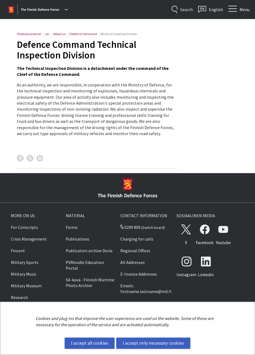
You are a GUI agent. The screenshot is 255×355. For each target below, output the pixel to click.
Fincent (18, 250)
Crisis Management (29, 239)
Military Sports (25, 262)
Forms (72, 227)
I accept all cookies (89, 343)
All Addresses (132, 262)
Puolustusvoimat (29, 34)
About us (59, 34)
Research (19, 297)
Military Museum (26, 285)
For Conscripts (24, 227)
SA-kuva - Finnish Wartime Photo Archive (90, 282)
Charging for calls (136, 239)
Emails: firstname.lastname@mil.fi (145, 288)
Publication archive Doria (89, 250)
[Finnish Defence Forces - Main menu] (44, 9)
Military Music (23, 274)
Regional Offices (135, 250)
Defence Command (83, 34)
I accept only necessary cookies (153, 343)
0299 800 (130, 227)
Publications (77, 239)
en (47, 34)
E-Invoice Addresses (138, 274)
